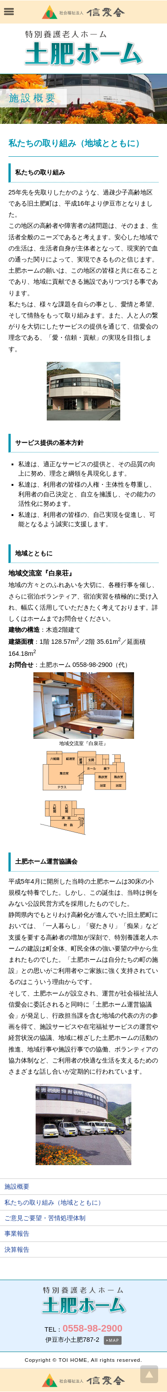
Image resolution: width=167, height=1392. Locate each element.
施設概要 (16, 1186)
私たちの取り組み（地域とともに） (54, 1202)
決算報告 (16, 1249)
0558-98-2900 (92, 1328)
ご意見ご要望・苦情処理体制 (45, 1217)
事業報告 (16, 1233)
